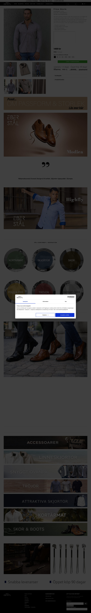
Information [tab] (45, 301)
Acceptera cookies (64, 315)
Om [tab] (66, 301)
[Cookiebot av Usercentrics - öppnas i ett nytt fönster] (68, 297)
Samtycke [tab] (25, 301)
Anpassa (45, 315)
